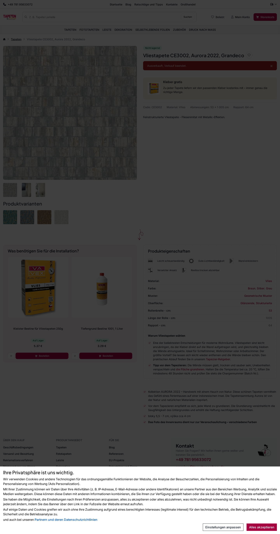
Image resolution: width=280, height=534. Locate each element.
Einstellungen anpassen (223, 527)
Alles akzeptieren (261, 527)
